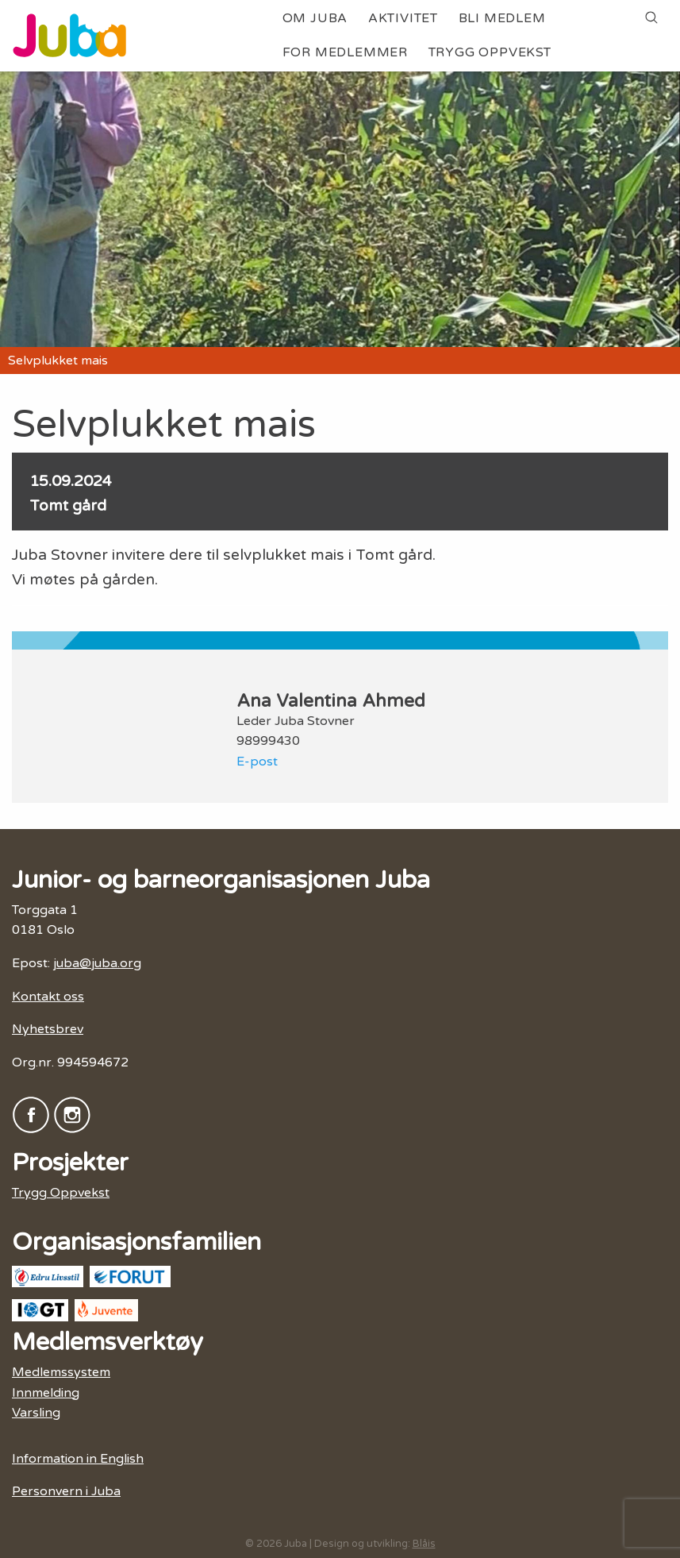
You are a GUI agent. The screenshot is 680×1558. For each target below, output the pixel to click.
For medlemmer (345, 52)
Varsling (36, 1413)
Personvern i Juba (66, 1491)
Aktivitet (403, 18)
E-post (257, 761)
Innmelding (45, 1393)
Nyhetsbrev (47, 1029)
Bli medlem (502, 18)
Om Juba (315, 18)
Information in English (78, 1459)
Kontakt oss (48, 997)
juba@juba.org (97, 963)
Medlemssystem (61, 1372)
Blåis (424, 1543)
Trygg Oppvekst (489, 52)
